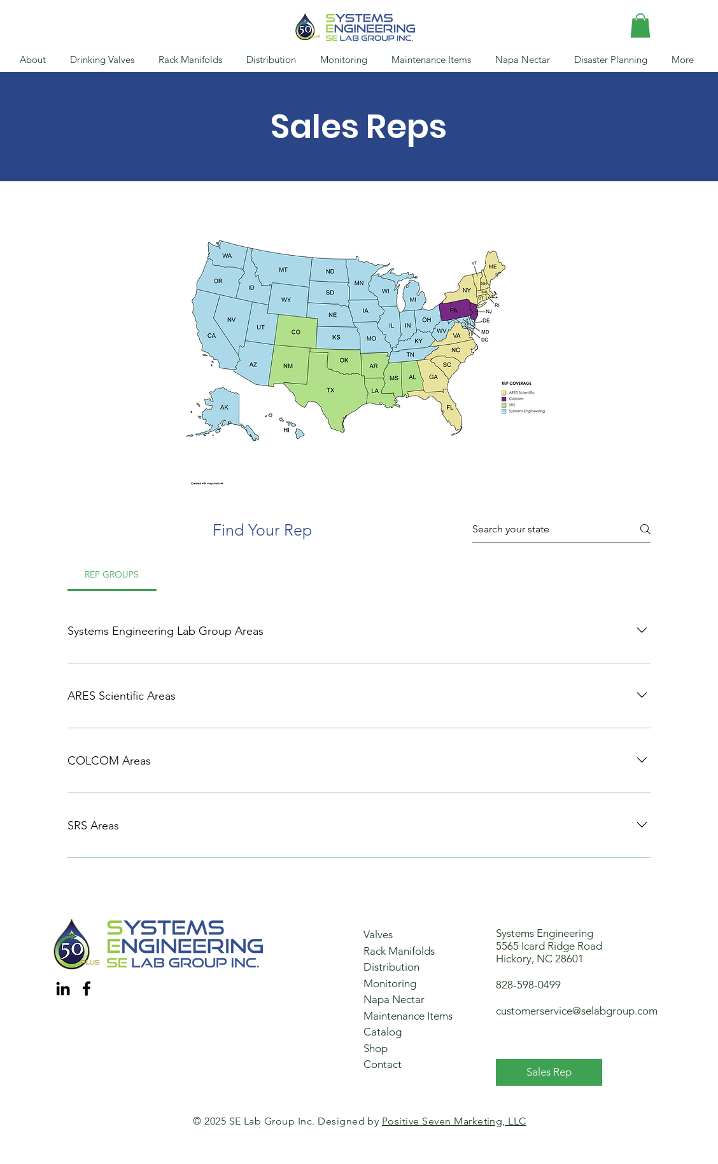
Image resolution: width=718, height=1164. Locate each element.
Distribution (391, 966)
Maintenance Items (408, 1015)
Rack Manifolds (399, 951)
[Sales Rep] (549, 1072)
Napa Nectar (394, 999)
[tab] (112, 574)
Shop (375, 1048)
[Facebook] (86, 988)
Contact (382, 1064)
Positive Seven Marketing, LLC (454, 1121)
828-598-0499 (528, 984)
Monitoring (389, 983)
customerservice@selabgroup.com (577, 1010)
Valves (378, 934)
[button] (640, 25)
